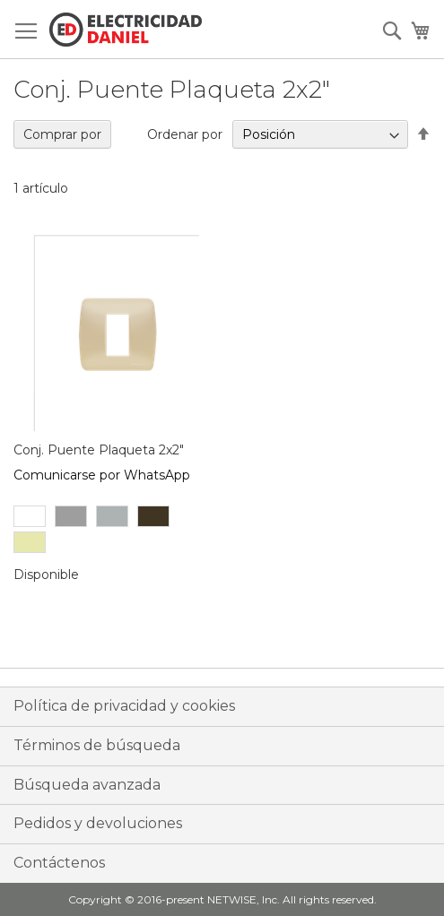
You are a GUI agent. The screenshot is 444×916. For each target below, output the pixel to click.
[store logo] (125, 30)
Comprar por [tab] (62, 134)
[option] (29, 516)
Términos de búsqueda (96, 745)
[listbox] (115, 531)
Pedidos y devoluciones (97, 823)
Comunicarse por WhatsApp (101, 475)
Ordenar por (184, 134)
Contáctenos (59, 862)
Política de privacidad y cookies (124, 705)
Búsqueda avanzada (87, 784)
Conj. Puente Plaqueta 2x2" (98, 450)
